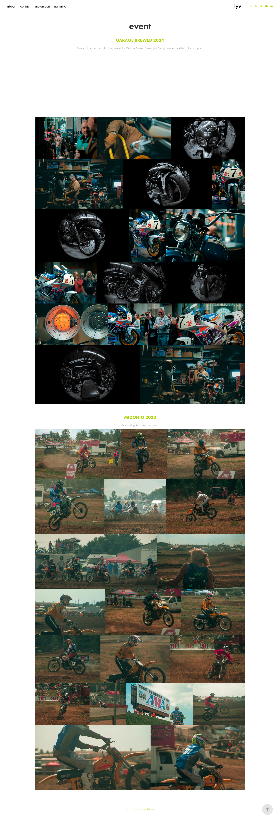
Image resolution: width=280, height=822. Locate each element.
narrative (60, 6)
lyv (237, 6)
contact (25, 6)
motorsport (42, 6)
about (11, 6)
